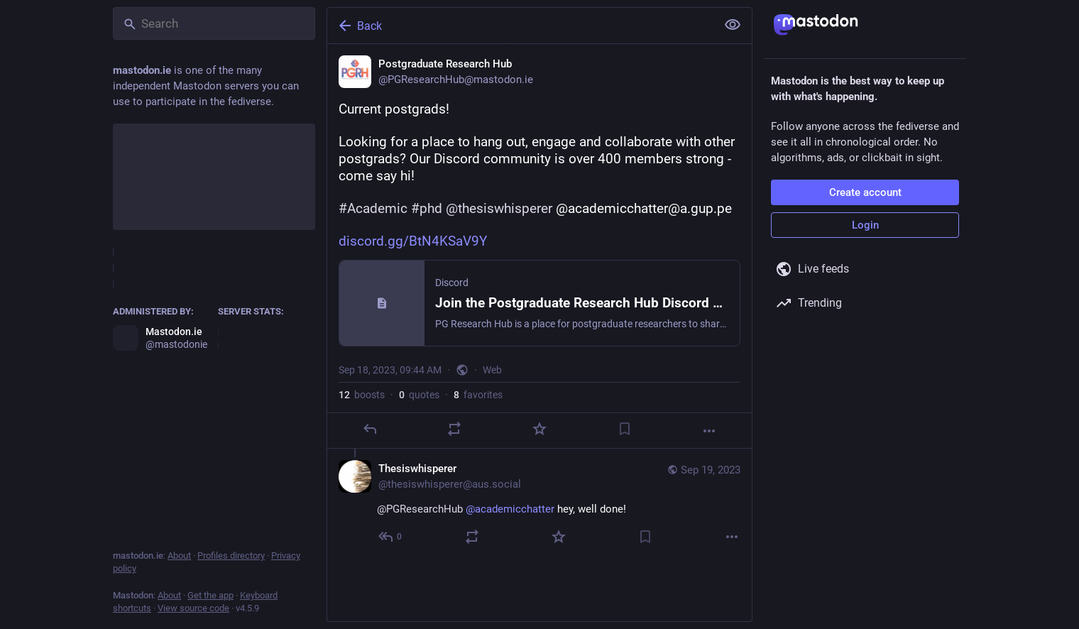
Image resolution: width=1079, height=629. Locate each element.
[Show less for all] (732, 25)
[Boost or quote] (454, 428)
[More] (709, 430)
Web (492, 370)
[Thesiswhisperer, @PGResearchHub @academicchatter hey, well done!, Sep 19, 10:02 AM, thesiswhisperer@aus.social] (539, 504)
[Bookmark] (624, 428)
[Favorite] (539, 428)
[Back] (520, 25)
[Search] (214, 23)
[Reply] (369, 428)
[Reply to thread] (391, 536)
